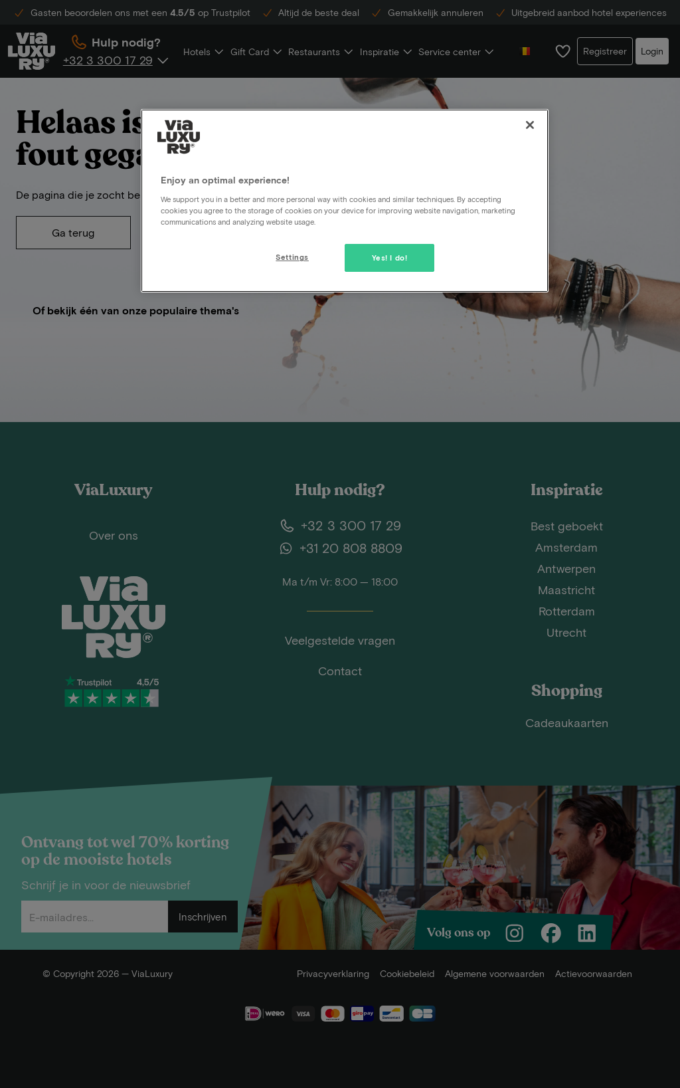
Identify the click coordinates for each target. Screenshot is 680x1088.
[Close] (530, 125)
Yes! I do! (390, 257)
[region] (345, 200)
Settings (292, 257)
